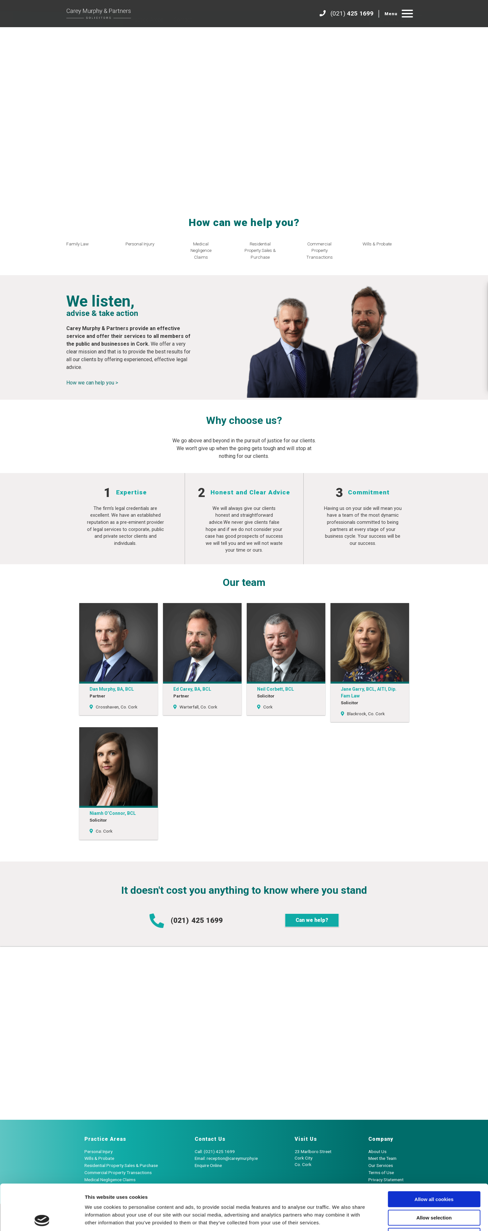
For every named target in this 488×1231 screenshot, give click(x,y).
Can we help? (312, 920)
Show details (339, 1218)
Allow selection (433, 1172)
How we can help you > (92, 383)
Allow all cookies (434, 1153)
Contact (183, 36)
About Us (76, 36)
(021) (186, 920)
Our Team (108, 36)
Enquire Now (395, 35)
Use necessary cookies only (434, 1190)
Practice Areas (146, 36)
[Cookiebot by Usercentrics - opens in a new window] (42, 1218)
